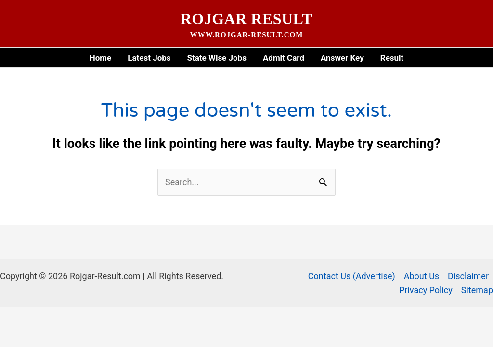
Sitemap (477, 290)
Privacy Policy (426, 290)
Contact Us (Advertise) (351, 276)
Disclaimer (468, 276)
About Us (421, 276)
